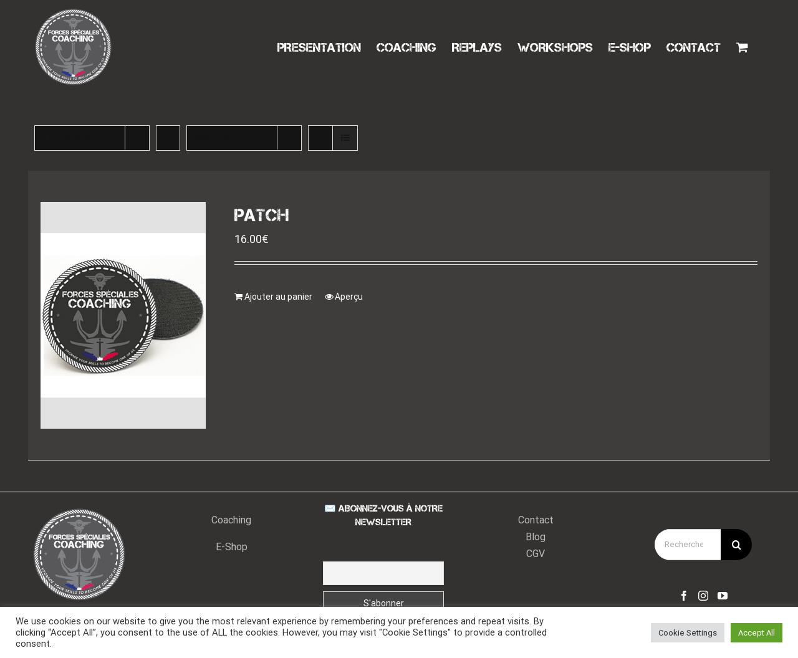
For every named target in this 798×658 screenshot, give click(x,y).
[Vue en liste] (345, 138)
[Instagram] (703, 597)
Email (384, 555)
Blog (536, 538)
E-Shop (232, 548)
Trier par (81, 137)
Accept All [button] (756, 632)
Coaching (231, 521)
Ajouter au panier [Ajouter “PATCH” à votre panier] (278, 297)
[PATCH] (123, 316)
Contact (536, 521)
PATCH (261, 215)
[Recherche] (736, 545)
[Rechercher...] (688, 545)
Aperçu (349, 297)
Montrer (228, 137)
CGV (535, 555)
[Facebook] (684, 597)
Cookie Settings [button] (687, 632)
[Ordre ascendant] (168, 138)
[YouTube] (723, 597)
